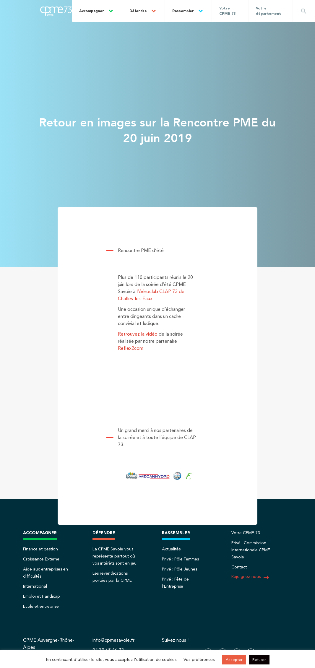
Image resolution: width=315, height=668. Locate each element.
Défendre (138, 11)
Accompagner (91, 11)
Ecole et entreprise (41, 606)
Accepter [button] (234, 660)
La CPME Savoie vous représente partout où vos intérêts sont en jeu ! (115, 556)
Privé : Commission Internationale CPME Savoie (250, 550)
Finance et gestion (40, 549)
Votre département (268, 11)
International (35, 586)
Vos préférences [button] (199, 660)
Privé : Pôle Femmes (180, 559)
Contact (239, 567)
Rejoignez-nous (250, 577)
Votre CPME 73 (227, 11)
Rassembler (183, 11)
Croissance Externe (41, 559)
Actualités (171, 549)
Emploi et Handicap (41, 596)
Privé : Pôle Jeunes (179, 569)
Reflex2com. (131, 348)
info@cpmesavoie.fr (113, 640)
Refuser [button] (259, 660)
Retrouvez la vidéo (138, 334)
